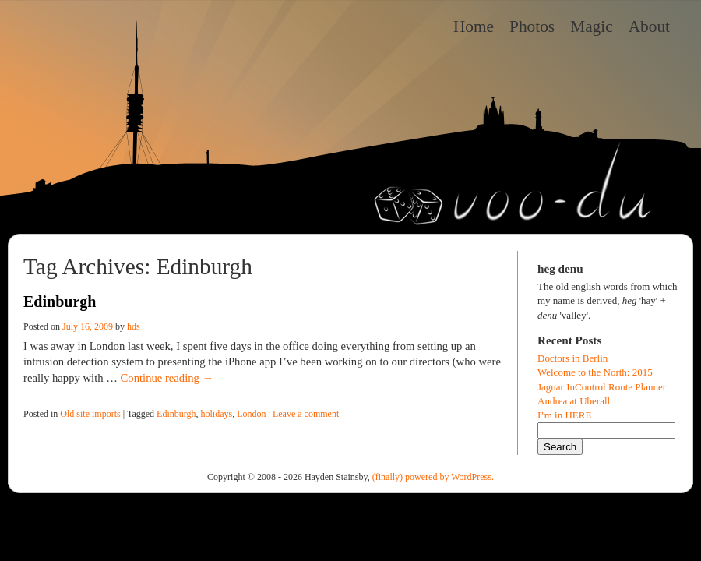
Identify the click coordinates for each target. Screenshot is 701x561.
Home (473, 26)
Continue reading (167, 378)
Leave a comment (306, 413)
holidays (217, 413)
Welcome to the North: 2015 (595, 372)
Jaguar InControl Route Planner (601, 387)
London (251, 413)
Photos (532, 26)
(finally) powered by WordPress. (433, 476)
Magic (591, 26)
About (649, 26)
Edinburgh (59, 301)
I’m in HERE (564, 415)
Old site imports (90, 413)
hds (133, 326)
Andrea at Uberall (573, 401)
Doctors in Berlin (572, 358)
